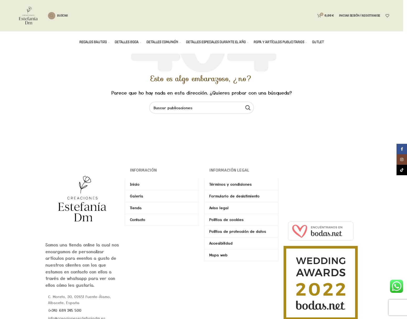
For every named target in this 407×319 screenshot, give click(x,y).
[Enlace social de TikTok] (402, 170)
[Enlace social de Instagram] (402, 159)
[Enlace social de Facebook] (402, 149)
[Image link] (82, 198)
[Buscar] (57, 15)
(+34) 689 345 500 (64, 310)
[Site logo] (28, 15)
